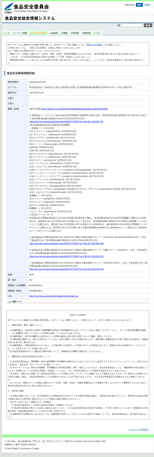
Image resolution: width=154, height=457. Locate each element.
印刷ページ (17, 301)
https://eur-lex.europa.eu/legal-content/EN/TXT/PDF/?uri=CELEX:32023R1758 (66, 243)
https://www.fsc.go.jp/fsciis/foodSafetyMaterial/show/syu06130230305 (74, 109)
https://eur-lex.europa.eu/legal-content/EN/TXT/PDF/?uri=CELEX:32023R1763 (66, 256)
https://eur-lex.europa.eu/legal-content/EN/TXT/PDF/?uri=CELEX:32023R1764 (66, 269)
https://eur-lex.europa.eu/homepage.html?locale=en (53, 296)
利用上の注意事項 (94, 45)
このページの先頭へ (139, 429)
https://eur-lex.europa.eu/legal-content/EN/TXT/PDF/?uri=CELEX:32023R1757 (66, 122)
